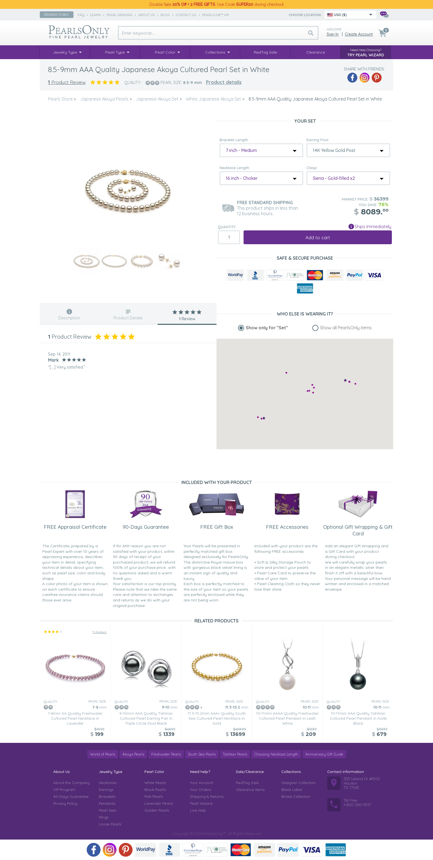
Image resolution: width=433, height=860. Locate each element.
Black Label (291, 789)
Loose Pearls (110, 824)
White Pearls (155, 782)
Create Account (359, 34)
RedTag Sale (247, 782)
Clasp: (312, 167)
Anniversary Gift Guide (324, 754)
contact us (186, 15)
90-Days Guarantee (71, 796)
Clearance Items (250, 789)
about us (146, 15)
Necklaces (108, 782)
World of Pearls (102, 754)
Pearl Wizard (201, 803)
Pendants (107, 803)
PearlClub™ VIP (215, 15)
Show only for (267, 327)
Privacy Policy (65, 803)
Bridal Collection (295, 796)
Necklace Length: (235, 167)
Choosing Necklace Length (276, 754)
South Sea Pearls (202, 754)
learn (95, 15)
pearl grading (120, 15)
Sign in (333, 34)
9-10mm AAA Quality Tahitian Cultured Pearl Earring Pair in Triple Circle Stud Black (146, 718)
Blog (165, 15)
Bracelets (107, 796)
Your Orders (200, 789)
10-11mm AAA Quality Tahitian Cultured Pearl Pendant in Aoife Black (358, 718)
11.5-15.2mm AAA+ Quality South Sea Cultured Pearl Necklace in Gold (217, 718)
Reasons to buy (56, 15)
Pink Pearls (153, 796)
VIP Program (64, 789)
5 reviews (100, 632)
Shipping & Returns (206, 796)
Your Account (201, 782)
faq (81, 15)
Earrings (106, 789)
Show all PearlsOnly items (346, 327)
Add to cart (317, 237)
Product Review (67, 82)
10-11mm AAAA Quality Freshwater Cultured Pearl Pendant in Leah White (287, 718)
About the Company (71, 782)
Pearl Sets (107, 810)
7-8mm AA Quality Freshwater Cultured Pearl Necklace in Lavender (75, 718)
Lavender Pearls (158, 803)
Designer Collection (298, 782)
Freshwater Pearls (166, 754)
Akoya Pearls (133, 754)
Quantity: (227, 227)
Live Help (198, 810)
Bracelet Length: (234, 140)
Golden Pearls (156, 810)
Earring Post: (318, 140)
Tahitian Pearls (235, 754)
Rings (104, 817)
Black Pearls (155, 789)
